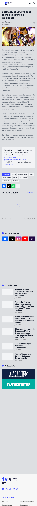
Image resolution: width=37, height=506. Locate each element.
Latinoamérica (7, 177)
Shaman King (6, 180)
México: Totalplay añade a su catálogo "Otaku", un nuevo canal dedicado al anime (24, 320)
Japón (31, 174)
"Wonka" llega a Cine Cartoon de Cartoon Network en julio (23, 356)
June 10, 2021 (9, 164)
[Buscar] (34, 4)
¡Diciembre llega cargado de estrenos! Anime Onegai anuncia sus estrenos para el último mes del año (25, 333)
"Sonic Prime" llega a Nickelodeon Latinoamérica (23, 346)
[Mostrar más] (18, 186)
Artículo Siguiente (28, 219)
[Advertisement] (18, 262)
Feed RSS (5, 501)
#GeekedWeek (10, 157)
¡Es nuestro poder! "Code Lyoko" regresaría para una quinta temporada (24, 293)
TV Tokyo (15, 180)
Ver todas (30, 193)
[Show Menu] (2, 4)
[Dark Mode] (30, 4)
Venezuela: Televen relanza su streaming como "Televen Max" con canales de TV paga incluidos (24, 306)
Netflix (15, 177)
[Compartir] (33, 23)
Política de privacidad (27, 501)
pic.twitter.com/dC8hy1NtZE (15, 159)
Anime (14, 174)
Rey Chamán (23, 177)
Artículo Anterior (8, 219)
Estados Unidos (22, 174)
